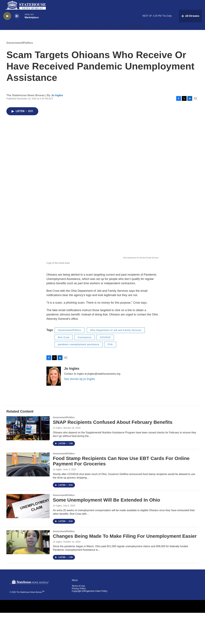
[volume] (17, 23)
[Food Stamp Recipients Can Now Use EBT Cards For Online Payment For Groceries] (28, 472)
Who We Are (11, 33)
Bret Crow (63, 344)
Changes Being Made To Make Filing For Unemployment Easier (125, 543)
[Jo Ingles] (53, 383)
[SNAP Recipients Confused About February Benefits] (28, 435)
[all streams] (190, 23)
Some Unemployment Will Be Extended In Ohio (106, 507)
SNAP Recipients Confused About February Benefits (112, 429)
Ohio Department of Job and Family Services (116, 337)
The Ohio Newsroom (130, 33)
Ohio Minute (156, 33)
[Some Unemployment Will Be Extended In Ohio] (28, 513)
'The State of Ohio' (36, 33)
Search (172, 33)
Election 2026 (61, 33)
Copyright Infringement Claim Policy (89, 598)
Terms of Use (78, 593)
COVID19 (105, 344)
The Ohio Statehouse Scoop (93, 33)
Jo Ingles (57, 102)
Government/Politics (19, 50)
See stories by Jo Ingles (79, 386)
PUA (110, 351)
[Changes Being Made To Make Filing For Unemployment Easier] (28, 549)
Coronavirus (84, 344)
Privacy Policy (79, 596)
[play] (7, 23)
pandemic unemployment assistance (78, 351)
